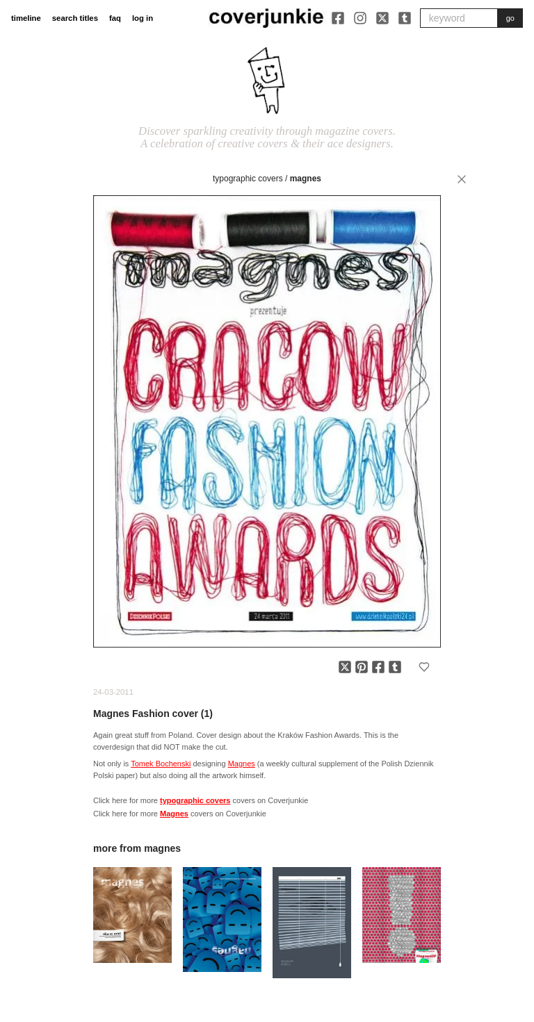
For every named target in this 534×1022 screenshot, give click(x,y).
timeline (26, 18)
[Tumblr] (405, 18)
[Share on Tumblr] (395, 667)
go (510, 18)
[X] (382, 18)
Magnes (305, 178)
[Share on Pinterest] (362, 667)
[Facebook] (338, 18)
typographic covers (248, 178)
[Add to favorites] (424, 667)
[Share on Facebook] (378, 667)
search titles (75, 18)
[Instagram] (360, 18)
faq (115, 18)
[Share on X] (345, 667)
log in (142, 18)
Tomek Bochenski (161, 763)
